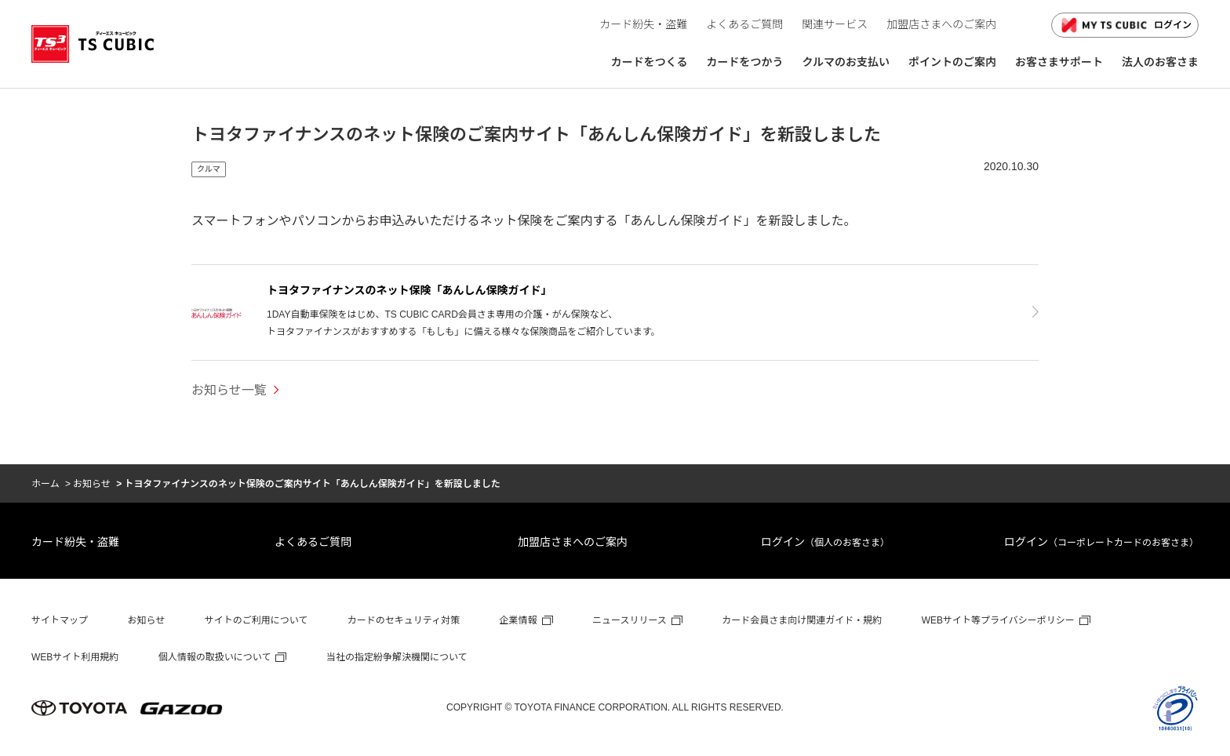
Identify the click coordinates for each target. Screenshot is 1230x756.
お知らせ (92, 483)
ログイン (1125, 25)
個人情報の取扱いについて (214, 657)
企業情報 (518, 620)
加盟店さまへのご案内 (573, 542)
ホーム (45, 483)
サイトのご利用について (256, 620)
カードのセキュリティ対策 (404, 620)
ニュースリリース (629, 620)
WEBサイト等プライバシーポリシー (998, 620)
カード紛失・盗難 (75, 542)
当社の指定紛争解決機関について (397, 657)
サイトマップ (59, 620)
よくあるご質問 (313, 542)
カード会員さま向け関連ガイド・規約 (802, 620)
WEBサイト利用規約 (74, 657)
